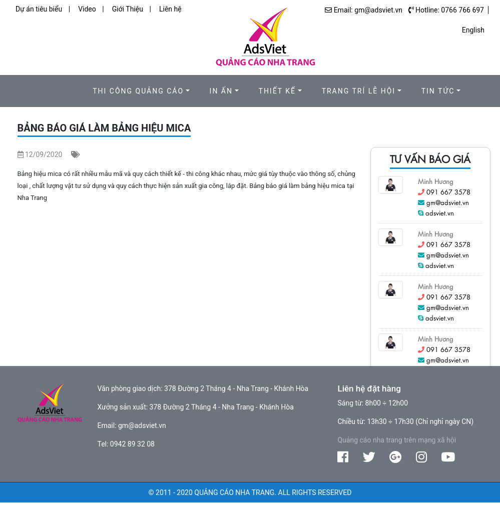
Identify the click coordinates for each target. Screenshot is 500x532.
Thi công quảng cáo (138, 91)
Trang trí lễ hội (359, 91)
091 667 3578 (448, 191)
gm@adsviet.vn (447, 202)
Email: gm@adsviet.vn (368, 10)
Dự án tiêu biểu (39, 9)
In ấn (221, 91)
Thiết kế (277, 91)
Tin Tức (438, 91)
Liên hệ (170, 9)
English (473, 30)
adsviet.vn (439, 213)
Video (87, 9)
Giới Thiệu (127, 9)
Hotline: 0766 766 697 (449, 10)
